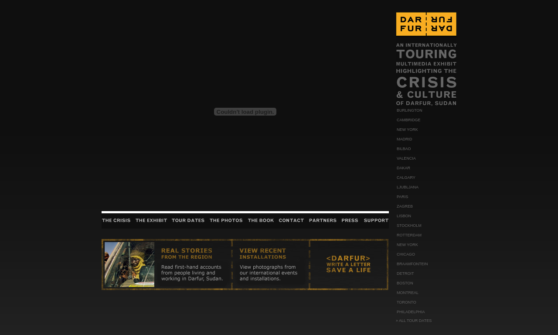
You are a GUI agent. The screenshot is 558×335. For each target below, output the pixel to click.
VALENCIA (406, 158)
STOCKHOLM (409, 225)
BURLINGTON (409, 110)
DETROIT (405, 273)
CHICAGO (406, 254)
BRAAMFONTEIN (412, 264)
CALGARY (406, 177)
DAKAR (403, 168)
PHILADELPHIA (411, 312)
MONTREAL (407, 293)
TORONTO (406, 302)
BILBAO (404, 149)
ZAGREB (405, 206)
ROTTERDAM (409, 235)
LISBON (404, 216)
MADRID (404, 139)
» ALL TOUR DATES (414, 320)
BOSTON (405, 283)
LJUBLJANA (407, 187)
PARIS (402, 197)
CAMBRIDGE (409, 120)
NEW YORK (407, 129)
